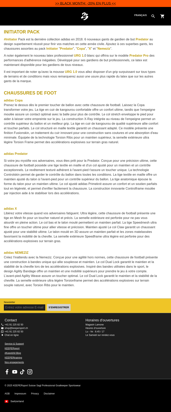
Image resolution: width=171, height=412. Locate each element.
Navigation (6, 16)
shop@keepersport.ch (16, 328)
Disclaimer (49, 393)
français (140, 15)
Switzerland (17, 401)
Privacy (35, 393)
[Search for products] (153, 16)
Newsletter (9, 302)
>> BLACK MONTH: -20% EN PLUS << (85, 3)
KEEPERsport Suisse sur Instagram (29, 371)
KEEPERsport (12, 348)
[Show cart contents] (162, 16)
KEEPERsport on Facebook (7, 371)
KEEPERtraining (13, 357)
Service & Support (14, 343)
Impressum (20, 393)
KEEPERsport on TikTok (22, 371)
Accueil (84, 16)
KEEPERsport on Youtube (14, 371)
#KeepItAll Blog (13, 353)
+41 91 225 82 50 (14, 324)
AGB (7, 393)
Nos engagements (14, 362)
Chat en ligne (12, 335)
